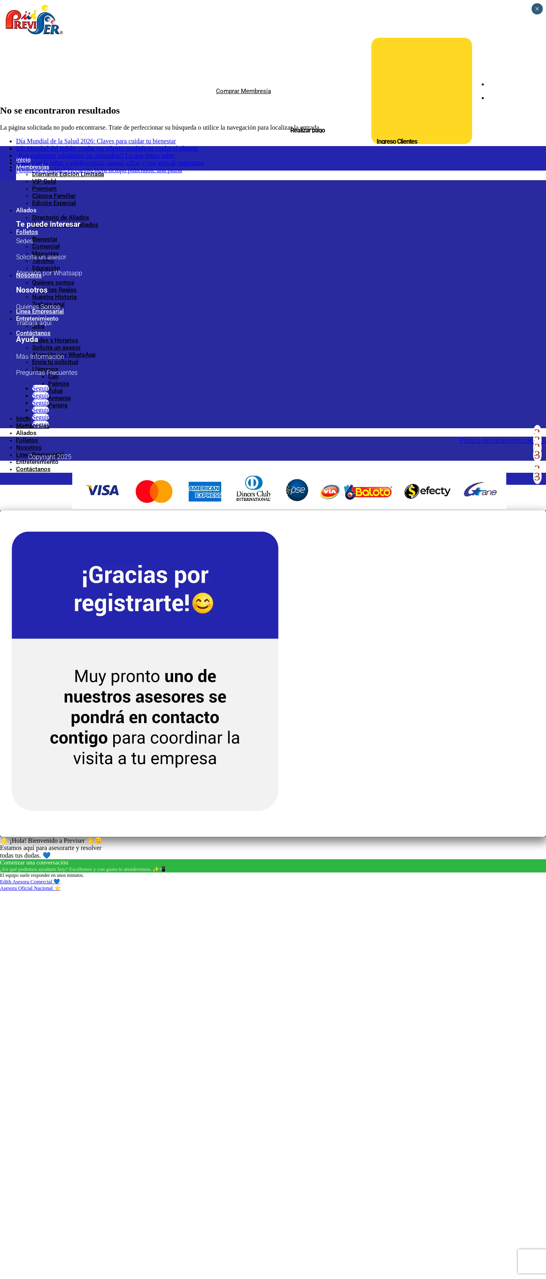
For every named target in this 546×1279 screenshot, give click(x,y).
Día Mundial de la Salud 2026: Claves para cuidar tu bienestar (96, 528)
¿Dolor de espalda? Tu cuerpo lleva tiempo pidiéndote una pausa (99, 557)
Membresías (32, 167)
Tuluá (55, 390)
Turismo (43, 260)
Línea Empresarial (40, 311)
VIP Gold (44, 181)
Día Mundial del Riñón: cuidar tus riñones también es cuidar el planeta (107, 536)
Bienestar (44, 239)
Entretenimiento (37, 318)
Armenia (59, 398)
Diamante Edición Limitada (68, 174)
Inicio (23, 159)
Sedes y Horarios (55, 340)
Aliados (26, 210)
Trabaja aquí (48, 304)
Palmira (58, 383)
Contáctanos (33, 333)
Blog (38, 325)
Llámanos (45, 369)
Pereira (57, 405)
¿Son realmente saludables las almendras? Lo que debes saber (95, 543)
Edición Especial (54, 203)
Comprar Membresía (243, 91)
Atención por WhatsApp (64, 354)
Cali (53, 376)
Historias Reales (54, 289)
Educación (46, 268)
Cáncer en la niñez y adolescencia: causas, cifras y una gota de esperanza (110, 550)
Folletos (27, 232)
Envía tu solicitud (55, 362)
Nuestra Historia (54, 297)
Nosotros (29, 275)
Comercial (46, 246)
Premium (44, 188)
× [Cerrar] (537, 8)
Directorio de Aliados (60, 217)
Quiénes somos (53, 282)
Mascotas (45, 253)
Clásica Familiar (53, 195)
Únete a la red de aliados (65, 224)
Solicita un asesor (56, 347)
